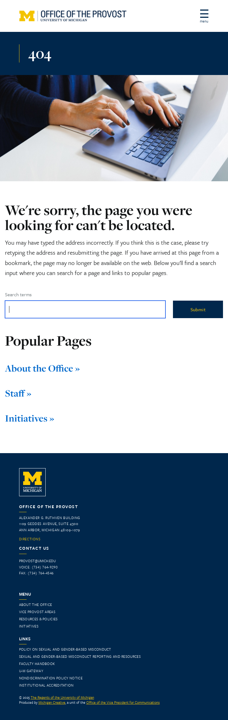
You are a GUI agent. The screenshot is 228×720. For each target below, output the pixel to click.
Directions (30, 539)
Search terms (18, 294)
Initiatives (28, 626)
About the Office (35, 604)
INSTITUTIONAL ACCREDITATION (46, 685)
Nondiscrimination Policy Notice (51, 678)
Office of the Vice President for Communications (123, 702)
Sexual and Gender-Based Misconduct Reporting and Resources (80, 656)
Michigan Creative (51, 702)
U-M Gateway (31, 670)
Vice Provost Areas (37, 611)
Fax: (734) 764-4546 (36, 573)
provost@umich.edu (37, 560)
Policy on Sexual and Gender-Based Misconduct (65, 649)
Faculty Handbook (37, 663)
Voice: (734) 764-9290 (38, 567)
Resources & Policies (38, 619)
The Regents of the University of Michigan (62, 697)
